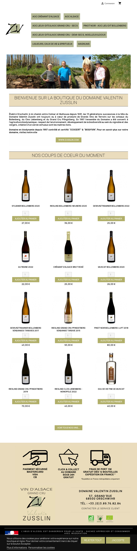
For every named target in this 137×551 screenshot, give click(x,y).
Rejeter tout (93, 540)
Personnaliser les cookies (41, 547)
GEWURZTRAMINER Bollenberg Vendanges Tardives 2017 (25, 329)
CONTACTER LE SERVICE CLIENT (101, 508)
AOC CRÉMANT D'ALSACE (45, 16)
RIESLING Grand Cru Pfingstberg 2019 (26, 390)
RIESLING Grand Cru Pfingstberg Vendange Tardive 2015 (68, 329)
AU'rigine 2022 (25, 267)
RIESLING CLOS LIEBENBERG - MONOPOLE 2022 (68, 390)
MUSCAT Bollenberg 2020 (111, 267)
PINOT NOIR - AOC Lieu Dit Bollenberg (105, 25)
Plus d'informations (17, 547)
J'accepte (118, 540)
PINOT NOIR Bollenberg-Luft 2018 (111, 328)
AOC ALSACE (72, 16)
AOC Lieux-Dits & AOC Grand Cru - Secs (55, 25)
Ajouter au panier (25, 218)
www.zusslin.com (68, 139)
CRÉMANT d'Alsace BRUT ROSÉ (68, 267)
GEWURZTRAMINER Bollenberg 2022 (111, 206)
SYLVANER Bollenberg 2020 (26, 206)
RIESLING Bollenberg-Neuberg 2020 (68, 206)
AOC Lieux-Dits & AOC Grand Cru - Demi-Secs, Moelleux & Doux (69, 34)
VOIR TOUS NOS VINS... (68, 427)
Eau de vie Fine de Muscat (111, 389)
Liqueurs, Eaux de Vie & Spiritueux (52, 43)
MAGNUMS (84, 43)
